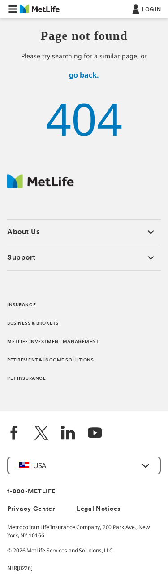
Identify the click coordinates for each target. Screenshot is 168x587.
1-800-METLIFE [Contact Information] (31, 491)
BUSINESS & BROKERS (32, 323)
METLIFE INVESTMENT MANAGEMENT (53, 341)
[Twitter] (41, 434)
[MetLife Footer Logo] (40, 186)
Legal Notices (99, 509)
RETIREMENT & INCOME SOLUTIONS (50, 360)
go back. (84, 75)
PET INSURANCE (26, 378)
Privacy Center (31, 509)
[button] (12, 9)
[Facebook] (14, 434)
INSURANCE (21, 305)
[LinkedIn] (68, 434)
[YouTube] (95, 434)
